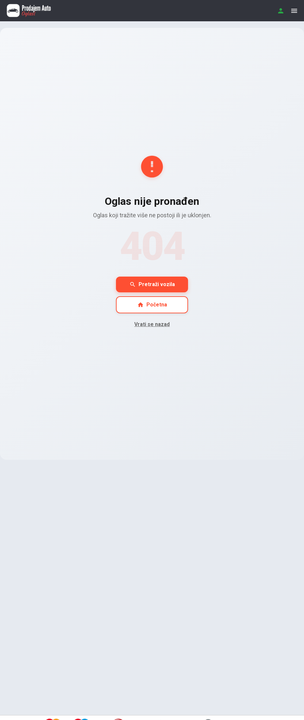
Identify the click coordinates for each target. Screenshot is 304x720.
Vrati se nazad (152, 324)
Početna (152, 305)
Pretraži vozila (152, 284)
